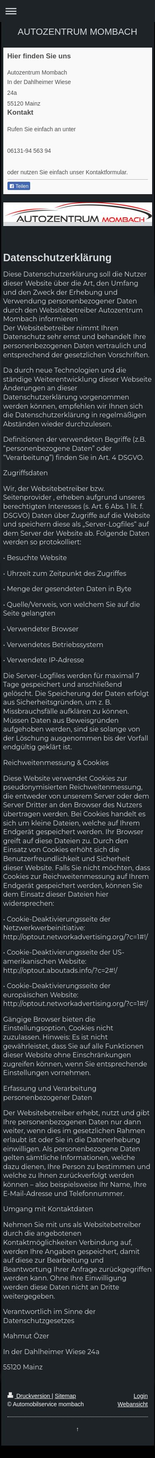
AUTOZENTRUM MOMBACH (77, 31)
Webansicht (133, 1404)
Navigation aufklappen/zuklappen (77, 11)
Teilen (19, 186)
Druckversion (29, 1396)
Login (141, 1396)
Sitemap (65, 1396)
